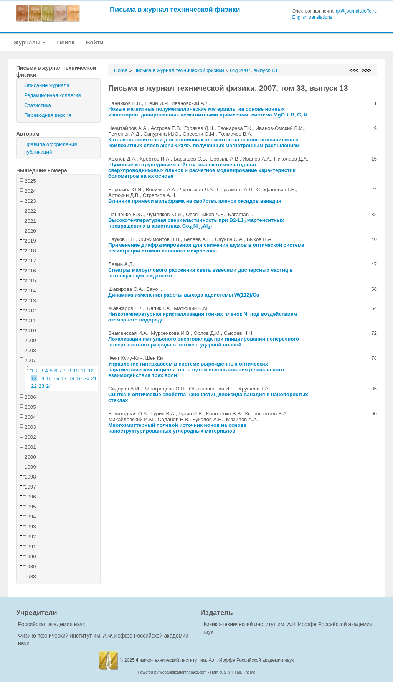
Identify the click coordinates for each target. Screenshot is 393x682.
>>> (366, 70)
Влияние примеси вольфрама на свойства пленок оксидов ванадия (194, 201)
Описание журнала (46, 85)
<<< (353, 70)
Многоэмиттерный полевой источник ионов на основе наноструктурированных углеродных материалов (177, 428)
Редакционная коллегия (52, 95)
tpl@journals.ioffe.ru (356, 11)
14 (42, 378)
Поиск (65, 42)
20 (86, 378)
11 (83, 371)
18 (71, 378)
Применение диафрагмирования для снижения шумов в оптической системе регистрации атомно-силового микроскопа (206, 248)
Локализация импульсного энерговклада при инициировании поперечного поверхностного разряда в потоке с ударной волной (203, 342)
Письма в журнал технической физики (175, 9)
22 (34, 386)
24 (49, 386)
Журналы (29, 42)
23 (42, 386)
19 (79, 378)
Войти (95, 42)
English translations (312, 17)
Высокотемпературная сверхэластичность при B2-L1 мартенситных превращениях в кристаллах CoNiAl (196, 223)
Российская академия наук (51, 624)
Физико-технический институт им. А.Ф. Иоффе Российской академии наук (215, 660)
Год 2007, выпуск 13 (253, 70)
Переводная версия (47, 115)
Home (121, 70)
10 (76, 371)
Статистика (37, 105)
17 (64, 378)
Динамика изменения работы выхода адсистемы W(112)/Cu (183, 295)
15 (49, 378)
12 (91, 371)
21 (94, 378)
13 (34, 378)
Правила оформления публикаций (50, 148)
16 (56, 378)
